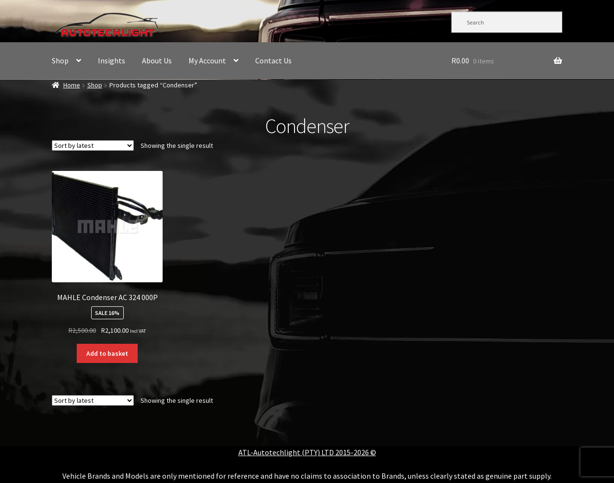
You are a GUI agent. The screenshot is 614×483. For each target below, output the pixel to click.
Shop (60, 60)
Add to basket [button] (107, 353)
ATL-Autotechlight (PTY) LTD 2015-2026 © (307, 452)
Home (71, 85)
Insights (111, 60)
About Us (157, 60)
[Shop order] (93, 145)
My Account (207, 60)
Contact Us (273, 60)
